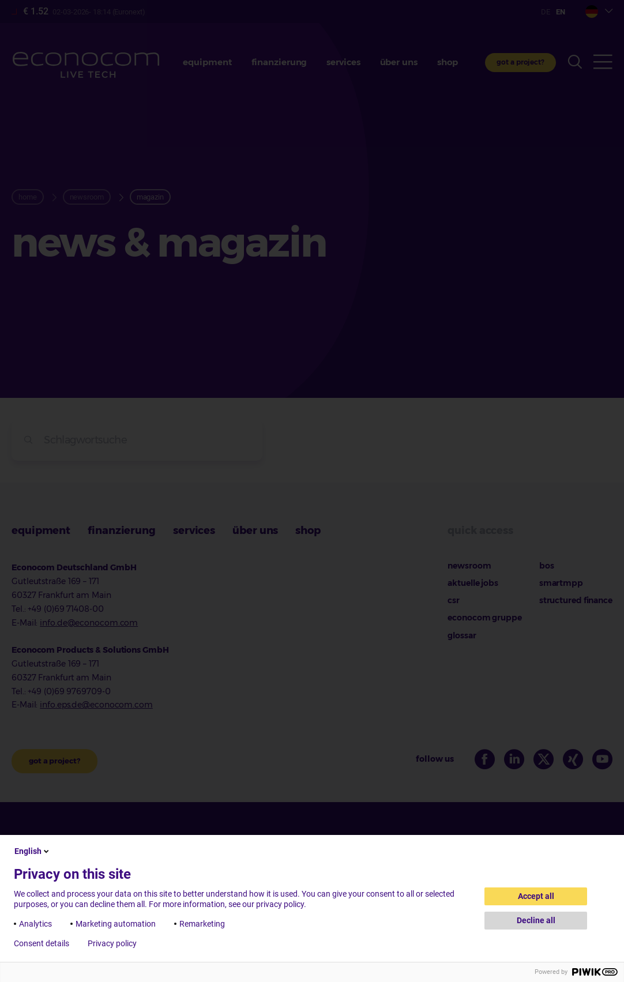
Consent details (41, 943)
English (32, 851)
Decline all (536, 920)
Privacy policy (112, 943)
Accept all (536, 896)
